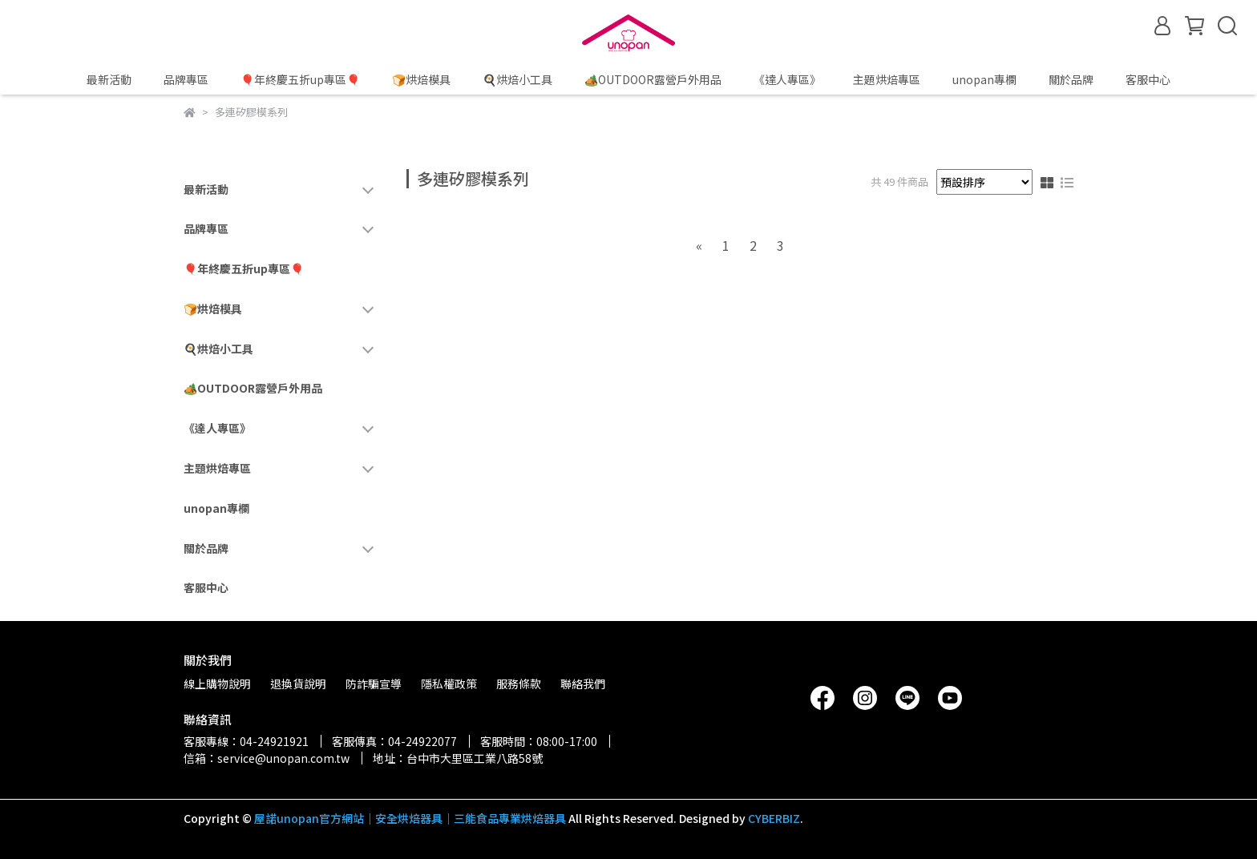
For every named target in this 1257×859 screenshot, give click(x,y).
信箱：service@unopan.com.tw (267, 758)
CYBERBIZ (774, 818)
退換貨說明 (298, 684)
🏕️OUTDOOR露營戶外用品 (652, 79)
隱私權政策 (449, 684)
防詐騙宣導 (374, 684)
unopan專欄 (984, 79)
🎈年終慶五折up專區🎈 (300, 79)
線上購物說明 (217, 684)
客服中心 (1148, 79)
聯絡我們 (582, 684)
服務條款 (518, 684)
